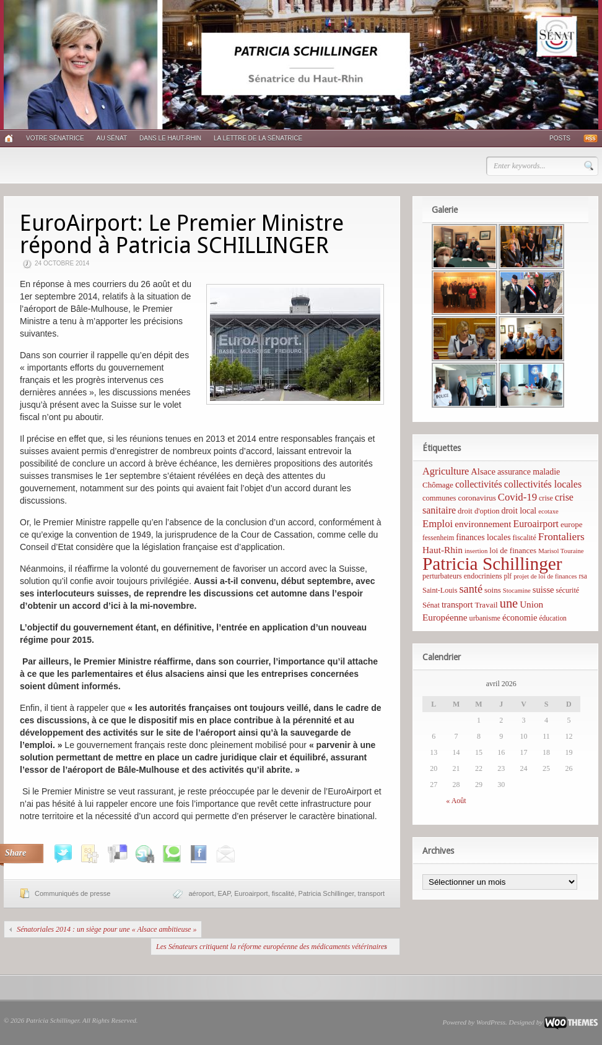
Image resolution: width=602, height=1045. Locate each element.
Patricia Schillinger (326, 893)
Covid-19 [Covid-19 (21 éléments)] (517, 497)
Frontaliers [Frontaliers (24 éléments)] (561, 537)
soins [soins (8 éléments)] (492, 590)
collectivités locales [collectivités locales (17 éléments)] (543, 484)
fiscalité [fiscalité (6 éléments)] (524, 537)
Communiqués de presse (72, 893)
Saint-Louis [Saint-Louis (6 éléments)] (439, 590)
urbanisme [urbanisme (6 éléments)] (484, 618)
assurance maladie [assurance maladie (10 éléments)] (528, 471)
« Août (456, 800)
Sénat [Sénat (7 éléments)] (431, 605)
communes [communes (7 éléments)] (439, 498)
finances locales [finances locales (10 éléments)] (483, 537)
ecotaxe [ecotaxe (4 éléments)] (548, 511)
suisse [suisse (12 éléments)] (543, 590)
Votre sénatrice (55, 138)
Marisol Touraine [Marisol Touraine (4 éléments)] (560, 551)
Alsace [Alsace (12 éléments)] (483, 471)
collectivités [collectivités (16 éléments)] (478, 484)
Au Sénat (112, 138)
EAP (224, 893)
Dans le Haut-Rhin (170, 138)
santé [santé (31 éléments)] (470, 589)
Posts (559, 138)
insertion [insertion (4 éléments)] (476, 551)
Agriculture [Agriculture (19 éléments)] (445, 471)
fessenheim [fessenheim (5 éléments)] (438, 537)
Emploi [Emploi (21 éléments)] (437, 524)
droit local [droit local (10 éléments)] (519, 510)
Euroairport (251, 893)
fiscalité (283, 893)
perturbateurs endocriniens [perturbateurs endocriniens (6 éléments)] (462, 576)
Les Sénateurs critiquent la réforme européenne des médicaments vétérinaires (271, 946)
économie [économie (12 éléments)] (520, 617)
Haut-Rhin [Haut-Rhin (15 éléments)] (442, 549)
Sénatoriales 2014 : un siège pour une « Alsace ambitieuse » (106, 929)
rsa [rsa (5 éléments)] (583, 576)
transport (371, 893)
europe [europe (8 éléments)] (571, 524)
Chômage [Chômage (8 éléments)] (437, 484)
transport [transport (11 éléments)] (457, 604)
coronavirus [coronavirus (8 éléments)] (476, 497)
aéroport (201, 893)
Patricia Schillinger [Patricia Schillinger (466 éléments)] (492, 564)
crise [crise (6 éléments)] (546, 498)
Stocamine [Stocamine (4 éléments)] (517, 590)
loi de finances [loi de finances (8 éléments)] (512, 550)
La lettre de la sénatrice (258, 138)
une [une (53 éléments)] (509, 603)
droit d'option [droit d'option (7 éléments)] (478, 511)
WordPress (490, 1022)
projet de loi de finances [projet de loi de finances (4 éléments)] (545, 576)
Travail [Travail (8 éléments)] (486, 604)
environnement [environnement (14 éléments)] (483, 523)
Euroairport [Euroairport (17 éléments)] (536, 523)
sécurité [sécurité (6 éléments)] (568, 590)
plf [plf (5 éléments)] (508, 576)
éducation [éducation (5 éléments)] (552, 618)
